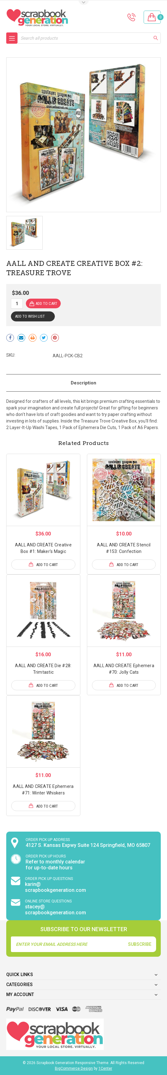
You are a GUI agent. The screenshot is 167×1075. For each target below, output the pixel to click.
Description (83, 383)
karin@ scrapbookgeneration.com (55, 887)
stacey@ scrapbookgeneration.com (55, 910)
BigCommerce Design (74, 1068)
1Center (105, 1068)
